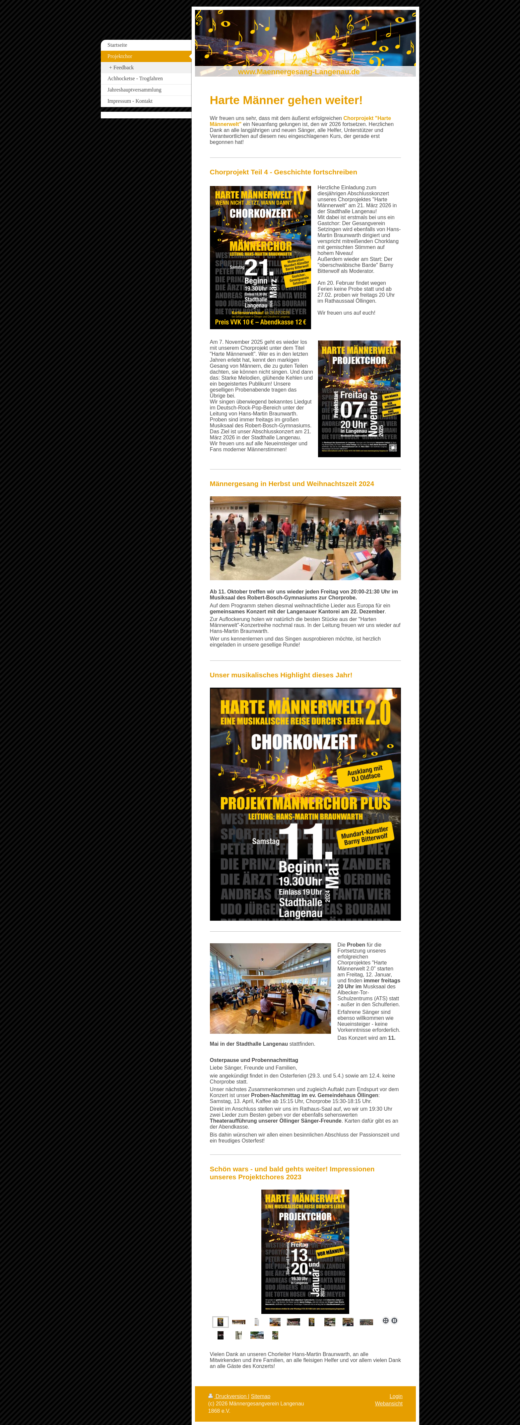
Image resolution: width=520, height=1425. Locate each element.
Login (396, 1396)
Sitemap (260, 1396)
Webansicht (389, 1403)
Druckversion (228, 1396)
